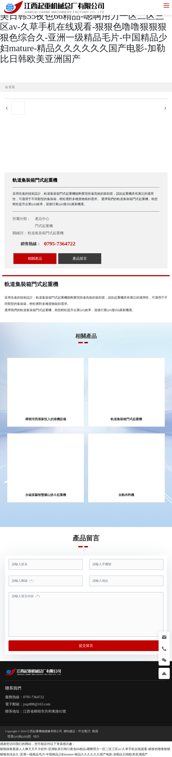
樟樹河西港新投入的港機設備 (45, 419)
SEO (36, 736)
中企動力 (84, 731)
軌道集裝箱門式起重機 (126, 419)
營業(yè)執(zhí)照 (19, 736)
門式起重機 (44, 226)
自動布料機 (126, 495)
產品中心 (42, 219)
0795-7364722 (59, 244)
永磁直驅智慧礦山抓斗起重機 (45, 495)
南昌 (95, 731)
